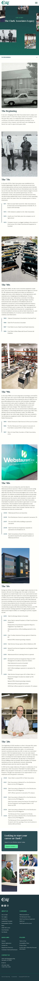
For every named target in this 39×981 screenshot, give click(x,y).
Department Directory (7, 947)
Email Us (4, 962)
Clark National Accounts (26, 923)
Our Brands (4, 932)
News (3, 925)
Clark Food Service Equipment (27, 919)
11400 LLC (22, 921)
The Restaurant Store (25, 917)
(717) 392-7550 (5, 965)
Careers (4, 941)
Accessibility (14, 976)
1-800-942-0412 (6, 967)
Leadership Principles (7, 921)
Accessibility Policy (24, 943)
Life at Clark (5, 914)
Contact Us (4, 945)
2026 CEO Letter (6, 927)
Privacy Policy (23, 945)
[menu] (36, 3)
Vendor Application (6, 943)
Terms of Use (23, 941)
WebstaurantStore (24, 914)
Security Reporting (6, 976)
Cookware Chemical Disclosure (9, 949)
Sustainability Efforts (7, 923)
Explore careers (11, 846)
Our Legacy (4, 917)
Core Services (5, 930)
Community (5, 919)
